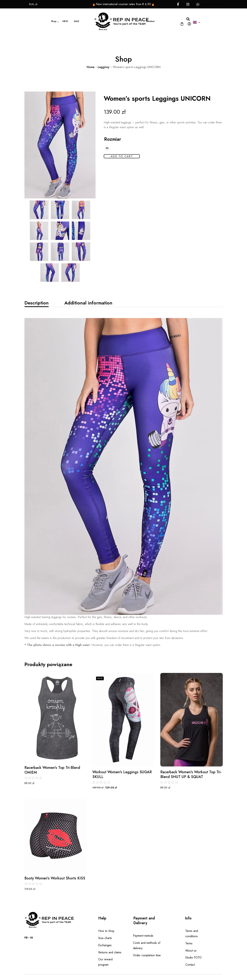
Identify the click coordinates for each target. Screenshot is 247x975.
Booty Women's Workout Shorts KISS (54, 878)
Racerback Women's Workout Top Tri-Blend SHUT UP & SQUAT (191, 774)
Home (90, 67)
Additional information (88, 303)
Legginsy (103, 67)
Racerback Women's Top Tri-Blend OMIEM (52, 770)
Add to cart (122, 156)
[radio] (107, 148)
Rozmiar (112, 139)
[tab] (36, 303)
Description (36, 303)
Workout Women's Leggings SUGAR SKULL (122, 774)
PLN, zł (21, 4)
